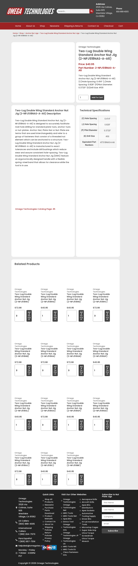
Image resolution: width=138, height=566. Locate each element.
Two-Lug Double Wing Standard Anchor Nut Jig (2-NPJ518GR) (75, 352)
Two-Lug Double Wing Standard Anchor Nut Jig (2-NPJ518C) (49, 461)
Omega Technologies (89, 46)
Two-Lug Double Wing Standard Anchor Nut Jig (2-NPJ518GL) (23, 407)
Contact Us (93, 25)
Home (18, 25)
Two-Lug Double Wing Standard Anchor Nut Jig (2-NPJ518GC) (23, 461)
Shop (42, 25)
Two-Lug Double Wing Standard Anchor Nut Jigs (59, 33)
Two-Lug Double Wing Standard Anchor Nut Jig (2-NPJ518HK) (23, 298)
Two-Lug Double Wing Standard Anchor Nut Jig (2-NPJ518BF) (75, 461)
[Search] (91, 11)
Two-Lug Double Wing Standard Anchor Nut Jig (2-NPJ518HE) (75, 298)
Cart (120, 25)
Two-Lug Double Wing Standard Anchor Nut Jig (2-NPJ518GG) (49, 407)
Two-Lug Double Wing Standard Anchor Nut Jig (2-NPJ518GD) (101, 407)
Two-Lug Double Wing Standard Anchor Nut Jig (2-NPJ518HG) (49, 298)
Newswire (54, 25)
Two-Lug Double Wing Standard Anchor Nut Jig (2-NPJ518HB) (23, 352)
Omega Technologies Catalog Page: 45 (35, 209)
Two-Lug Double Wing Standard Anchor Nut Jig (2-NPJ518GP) (101, 352)
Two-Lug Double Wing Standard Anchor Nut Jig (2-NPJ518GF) (75, 407)
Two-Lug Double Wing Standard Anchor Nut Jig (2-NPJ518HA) (49, 352)
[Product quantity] (83, 97)
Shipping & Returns (73, 25)
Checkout (109, 25)
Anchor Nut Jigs (32, 33)
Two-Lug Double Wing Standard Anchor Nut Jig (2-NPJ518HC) (101, 298)
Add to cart (97, 97)
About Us (30, 25)
